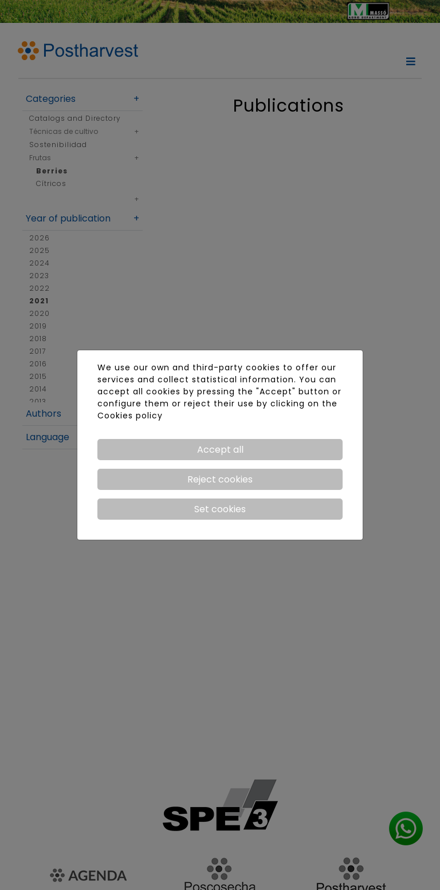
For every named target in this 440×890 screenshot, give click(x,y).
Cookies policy (130, 415)
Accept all (220, 449)
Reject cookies (220, 479)
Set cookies (220, 509)
